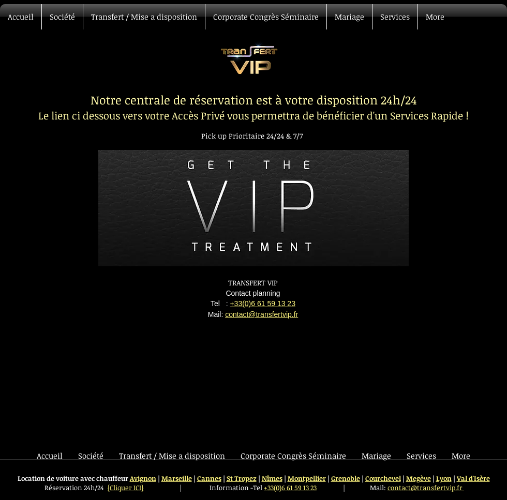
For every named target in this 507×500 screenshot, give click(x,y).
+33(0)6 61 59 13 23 (262, 303)
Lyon (444, 478)
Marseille (176, 478)
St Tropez (242, 478)
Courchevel (383, 478)
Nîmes (272, 478)
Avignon (143, 478)
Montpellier (307, 478)
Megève (418, 478)
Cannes (209, 478)
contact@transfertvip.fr (261, 314)
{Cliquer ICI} (125, 487)
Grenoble (345, 478)
